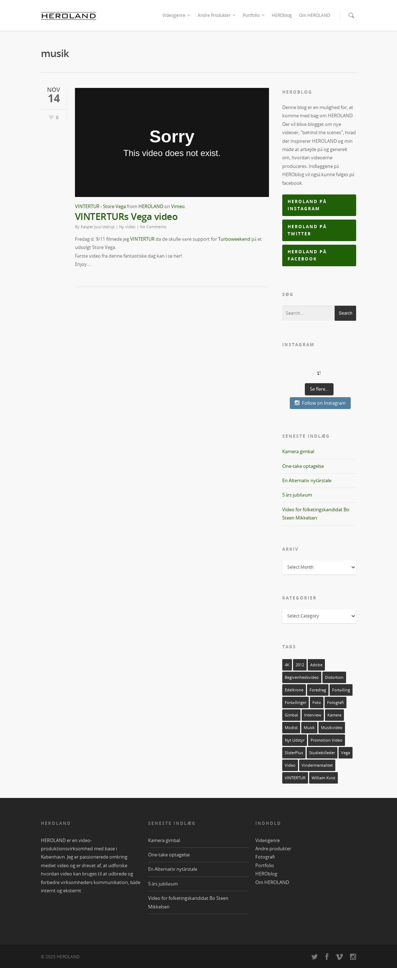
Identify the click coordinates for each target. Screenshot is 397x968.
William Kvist (323, 777)
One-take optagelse (303, 466)
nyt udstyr (294, 740)
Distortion (334, 677)
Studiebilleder (322, 752)
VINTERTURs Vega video (126, 216)
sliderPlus (294, 752)
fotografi (335, 702)
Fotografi (265, 857)
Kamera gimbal (298, 451)
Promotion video (326, 740)
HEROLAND (150, 206)
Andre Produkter (217, 15)
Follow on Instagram (320, 403)
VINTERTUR (142, 239)
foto (316, 702)
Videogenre (176, 15)
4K (287, 664)
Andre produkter (273, 848)
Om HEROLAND (314, 15)
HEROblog (282, 15)
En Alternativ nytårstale (307, 480)
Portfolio (254, 15)
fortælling (341, 689)
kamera (334, 715)
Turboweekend (234, 239)
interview (312, 715)
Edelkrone (294, 689)
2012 (300, 664)
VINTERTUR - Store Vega (100, 206)
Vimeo (178, 206)
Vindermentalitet (317, 765)
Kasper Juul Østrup (98, 226)
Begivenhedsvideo (302, 677)
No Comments (153, 226)
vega (345, 752)
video (290, 765)
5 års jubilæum (297, 495)
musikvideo (331, 727)
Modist (291, 727)
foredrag (317, 689)
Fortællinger (295, 702)
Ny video (127, 226)
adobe (316, 664)
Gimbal (291, 715)
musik (309, 727)
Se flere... (319, 389)
